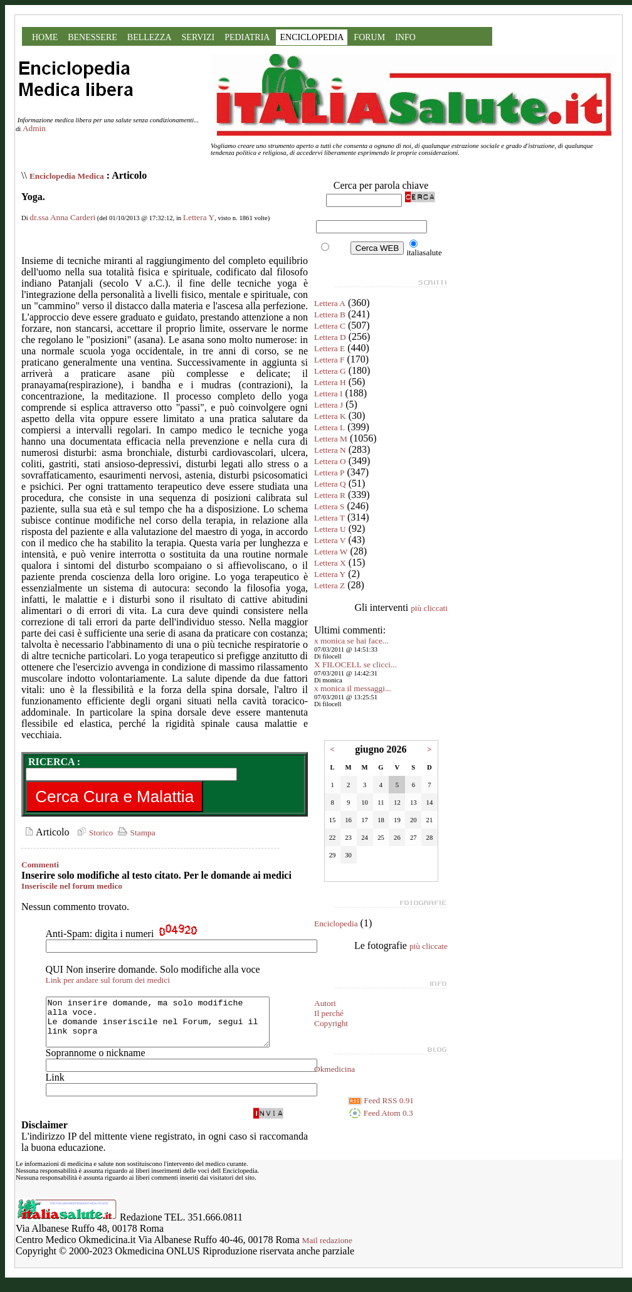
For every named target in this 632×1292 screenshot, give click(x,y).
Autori (325, 1003)
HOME (45, 37)
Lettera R (329, 495)
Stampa (135, 832)
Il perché (329, 1013)
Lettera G (330, 371)
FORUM (369, 37)
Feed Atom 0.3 (381, 1113)
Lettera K (330, 416)
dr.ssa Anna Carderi (62, 217)
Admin (34, 128)
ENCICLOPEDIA (312, 37)
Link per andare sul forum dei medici (108, 980)
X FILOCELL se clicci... (355, 664)
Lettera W (330, 551)
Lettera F (329, 359)
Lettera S (329, 506)
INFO (405, 37)
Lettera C (329, 326)
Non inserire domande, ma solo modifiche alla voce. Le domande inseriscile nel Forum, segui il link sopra (171, 1027)
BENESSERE (92, 37)
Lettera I (328, 393)
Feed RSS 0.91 (381, 1100)
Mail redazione (327, 1249)
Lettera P (329, 472)
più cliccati (429, 608)
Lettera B (329, 314)
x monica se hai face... (351, 640)
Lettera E (329, 348)
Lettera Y (198, 217)
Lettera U (330, 529)
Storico (93, 832)
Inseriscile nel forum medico (71, 886)
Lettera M (330, 438)
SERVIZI (198, 37)
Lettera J (328, 405)
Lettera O (330, 461)
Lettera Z (329, 585)
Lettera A (329, 303)
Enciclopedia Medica (66, 176)
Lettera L (329, 427)
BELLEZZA (149, 37)
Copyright (331, 1023)
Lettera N (330, 450)
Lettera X (330, 563)
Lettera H (330, 382)
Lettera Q (330, 484)
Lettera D (330, 337)
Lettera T (329, 517)
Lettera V (329, 540)
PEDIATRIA (247, 37)
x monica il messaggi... (352, 688)
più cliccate (428, 946)
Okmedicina (334, 1069)
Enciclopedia (336, 923)
